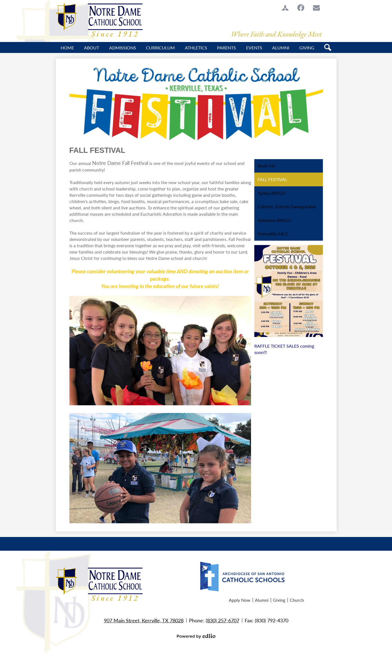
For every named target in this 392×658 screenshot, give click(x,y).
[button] (91, 47)
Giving (279, 600)
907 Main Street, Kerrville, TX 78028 (144, 620)
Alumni (262, 600)
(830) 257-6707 (222, 620)
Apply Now (239, 600)
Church (297, 600)
